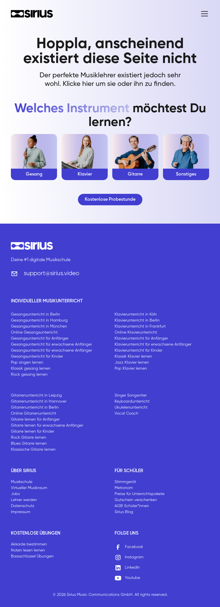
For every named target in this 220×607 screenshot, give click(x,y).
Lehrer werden (24, 500)
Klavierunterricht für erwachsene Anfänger (153, 344)
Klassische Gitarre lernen (33, 450)
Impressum (20, 512)
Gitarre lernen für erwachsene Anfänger (47, 425)
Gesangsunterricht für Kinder (37, 356)
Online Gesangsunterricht (34, 332)
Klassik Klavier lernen (133, 356)
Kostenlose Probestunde (110, 199)
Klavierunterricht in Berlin (137, 320)
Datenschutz (22, 506)
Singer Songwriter (131, 395)
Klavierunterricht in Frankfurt (140, 326)
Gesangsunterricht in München (39, 326)
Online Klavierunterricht (136, 332)
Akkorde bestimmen (29, 544)
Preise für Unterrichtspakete (139, 494)
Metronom (124, 488)
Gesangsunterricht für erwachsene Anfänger (51, 344)
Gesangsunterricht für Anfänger (39, 338)
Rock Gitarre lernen (28, 437)
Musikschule (21, 482)
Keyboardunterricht (132, 401)
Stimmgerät (125, 482)
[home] (32, 14)
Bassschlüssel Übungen (32, 556)
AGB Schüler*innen (132, 506)
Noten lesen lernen (28, 550)
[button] (203, 14)
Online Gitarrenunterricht (33, 413)
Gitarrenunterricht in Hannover (38, 401)
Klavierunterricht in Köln (136, 314)
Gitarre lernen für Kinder (32, 431)
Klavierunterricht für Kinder (138, 350)
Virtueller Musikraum (29, 488)
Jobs (15, 494)
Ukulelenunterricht (131, 407)
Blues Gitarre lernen (29, 444)
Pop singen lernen (27, 362)
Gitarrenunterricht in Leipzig (36, 395)
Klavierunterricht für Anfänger (141, 338)
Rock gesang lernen (29, 375)
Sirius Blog (124, 512)
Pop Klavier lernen (131, 368)
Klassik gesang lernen (30, 368)
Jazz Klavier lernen (132, 362)
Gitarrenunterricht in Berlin (35, 407)
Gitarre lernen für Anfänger (35, 419)
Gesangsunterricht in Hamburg (39, 320)
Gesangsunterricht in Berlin (35, 314)
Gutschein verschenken (136, 500)
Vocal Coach (126, 413)
